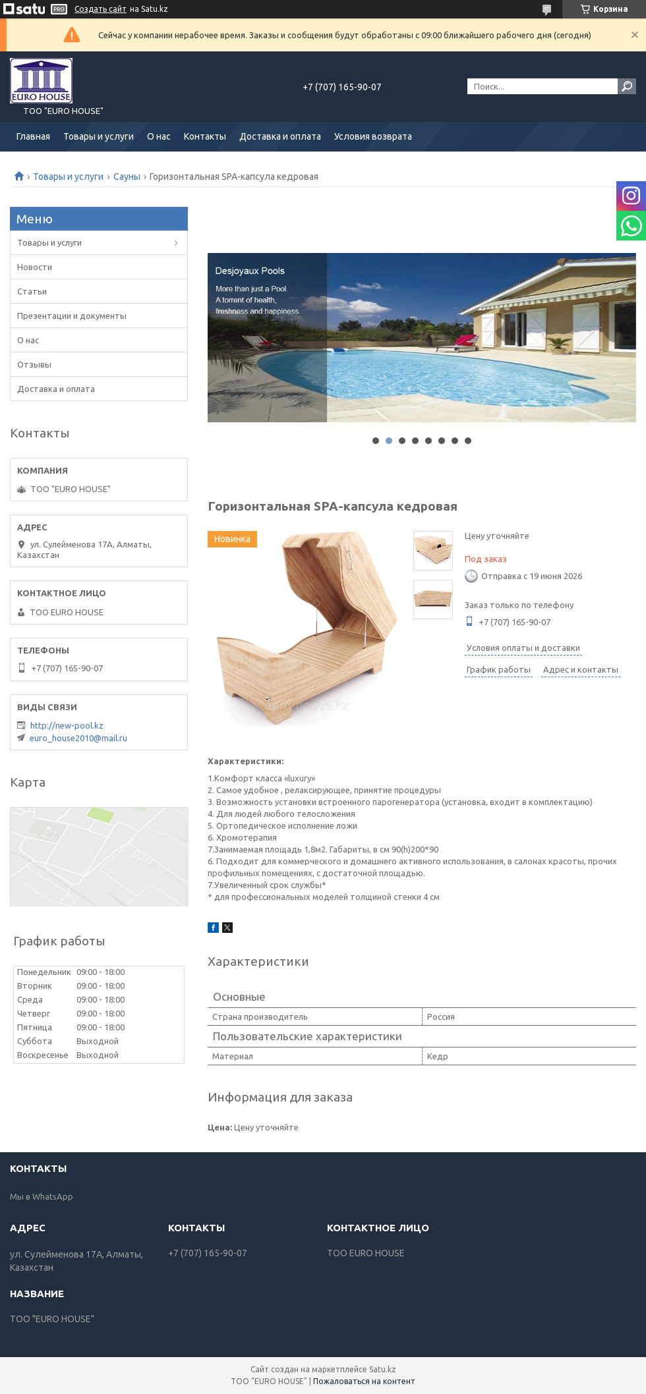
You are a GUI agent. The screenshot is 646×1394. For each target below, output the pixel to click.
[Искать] (627, 86)
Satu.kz (382, 1369)
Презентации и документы (72, 315)
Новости (34, 266)
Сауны (126, 176)
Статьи (32, 291)
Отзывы (34, 364)
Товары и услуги (98, 136)
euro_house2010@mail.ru (78, 737)
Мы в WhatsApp (41, 1196)
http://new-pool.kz (66, 725)
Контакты (205, 136)
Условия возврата (373, 136)
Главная (33, 136)
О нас (159, 136)
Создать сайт (100, 9)
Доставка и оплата (280, 136)
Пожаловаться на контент (364, 1381)
